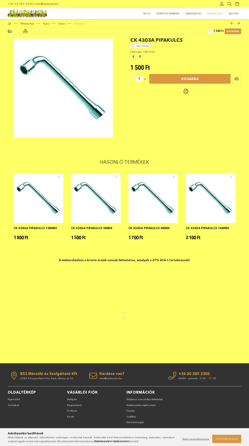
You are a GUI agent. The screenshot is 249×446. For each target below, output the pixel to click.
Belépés (72, 401)
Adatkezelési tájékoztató (141, 406)
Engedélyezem (227, 438)
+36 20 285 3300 (20, 4)
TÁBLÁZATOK (188, 13)
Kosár (70, 418)
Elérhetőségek (135, 423)
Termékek (13, 406)
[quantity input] (139, 80)
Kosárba (233, 33)
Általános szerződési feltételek (144, 401)
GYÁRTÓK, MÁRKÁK (213, 13)
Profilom (72, 412)
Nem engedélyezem (195, 438)
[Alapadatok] (9, 33)
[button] (236, 80)
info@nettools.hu (47, 4)
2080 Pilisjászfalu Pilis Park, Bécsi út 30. (47, 380)
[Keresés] (229, 4)
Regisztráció (74, 406)
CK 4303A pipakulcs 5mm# (91, 230)
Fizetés (130, 412)
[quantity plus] (145, 80)
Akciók (148, 13)
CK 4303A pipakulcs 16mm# (207, 230)
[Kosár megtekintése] (237, 4)
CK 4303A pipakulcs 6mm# (149, 230)
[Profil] (222, 4)
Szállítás (131, 418)
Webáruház (167, 13)
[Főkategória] (10, 25)
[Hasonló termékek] (25, 33)
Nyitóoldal (14, 401)
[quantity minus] (133, 80)
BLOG (234, 13)
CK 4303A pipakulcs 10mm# (35, 230)
